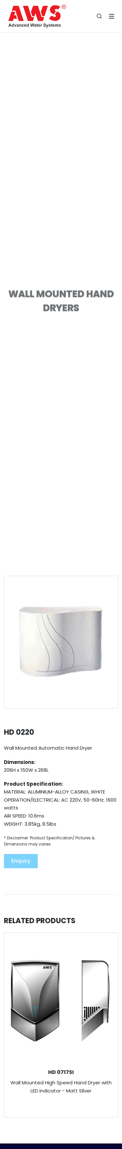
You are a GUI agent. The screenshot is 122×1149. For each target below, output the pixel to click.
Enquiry (20, 861)
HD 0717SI (61, 1072)
